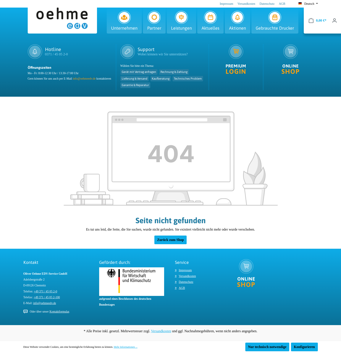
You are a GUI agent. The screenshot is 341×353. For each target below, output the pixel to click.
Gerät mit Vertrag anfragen (139, 72)
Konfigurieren (304, 347)
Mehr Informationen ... (125, 346)
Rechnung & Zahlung (173, 72)
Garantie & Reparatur (135, 85)
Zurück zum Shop (170, 240)
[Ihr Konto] (334, 20)
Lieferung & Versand (134, 78)
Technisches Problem (188, 78)
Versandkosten (246, 3)
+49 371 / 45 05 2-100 (47, 297)
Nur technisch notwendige (267, 347)
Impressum (226, 3)
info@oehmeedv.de (84, 78)
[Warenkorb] (317, 20)
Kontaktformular (59, 311)
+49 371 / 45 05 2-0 (45, 291)
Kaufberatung (161, 78)
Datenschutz (267, 3)
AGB (282, 3)
